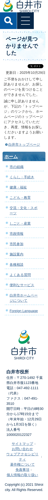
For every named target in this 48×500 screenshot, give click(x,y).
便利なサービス (22, 285)
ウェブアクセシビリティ (22, 456)
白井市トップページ (24, 144)
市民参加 (16, 244)
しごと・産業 (20, 223)
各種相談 (16, 264)
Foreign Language (24, 311)
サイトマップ (22, 444)
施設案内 (16, 254)
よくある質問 (20, 275)
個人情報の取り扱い (22, 475)
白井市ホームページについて (24, 297)
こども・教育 (20, 198)
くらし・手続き (22, 177)
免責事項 (22, 470)
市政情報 (16, 234)
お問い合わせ (22, 449)
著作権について (22, 464)
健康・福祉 (18, 187)
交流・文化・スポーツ (24, 210)
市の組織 (17, 167)
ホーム (11, 156)
